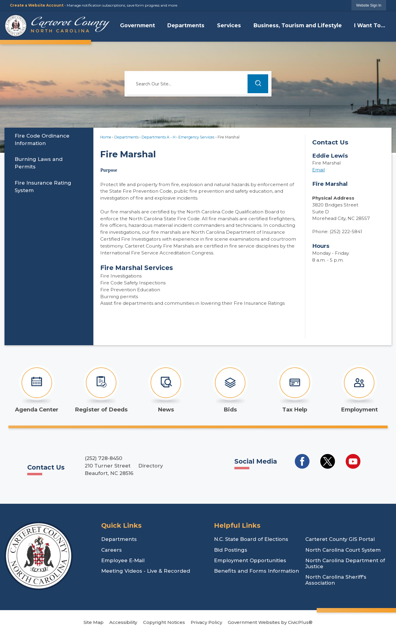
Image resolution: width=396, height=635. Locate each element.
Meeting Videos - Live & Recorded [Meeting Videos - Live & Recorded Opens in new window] (145, 571)
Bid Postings (230, 550)
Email (318, 170)
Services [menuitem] (229, 25)
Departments (126, 137)
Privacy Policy (206, 622)
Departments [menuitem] (185, 25)
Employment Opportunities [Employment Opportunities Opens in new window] (250, 560)
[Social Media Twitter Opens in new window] (327, 461)
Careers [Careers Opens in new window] (111, 550)
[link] (368, 5)
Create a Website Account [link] (36, 5)
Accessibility (123, 622)
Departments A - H (158, 137)
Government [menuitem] (137, 25)
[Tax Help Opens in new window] (295, 389)
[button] (258, 83)
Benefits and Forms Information (256, 571)
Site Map (94, 622)
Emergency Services (196, 137)
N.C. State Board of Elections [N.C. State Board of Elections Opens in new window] (251, 539)
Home (105, 137)
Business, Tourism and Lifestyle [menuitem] (298, 25)
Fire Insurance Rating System (43, 186)
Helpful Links (237, 525)
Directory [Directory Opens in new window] (150, 466)
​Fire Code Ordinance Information (42, 139)
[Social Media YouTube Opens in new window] (353, 461)
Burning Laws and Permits (39, 163)
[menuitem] (48, 139)
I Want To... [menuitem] (369, 25)
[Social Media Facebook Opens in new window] (302, 461)
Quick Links (121, 525)
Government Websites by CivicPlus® (270, 622)
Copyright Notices (164, 622)
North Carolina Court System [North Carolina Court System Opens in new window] (343, 550)
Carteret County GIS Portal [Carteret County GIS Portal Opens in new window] (340, 539)
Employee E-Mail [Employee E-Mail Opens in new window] (123, 560)
